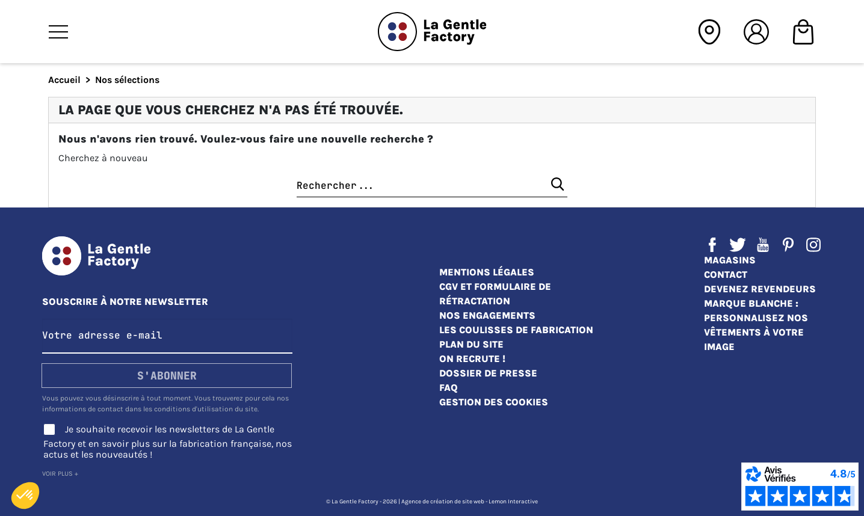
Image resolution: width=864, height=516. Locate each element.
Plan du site (471, 344)
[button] (25, 495)
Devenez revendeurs (760, 289)
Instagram (813, 244)
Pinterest (788, 244)
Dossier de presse (488, 373)
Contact (725, 274)
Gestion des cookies (493, 402)
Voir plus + (60, 474)
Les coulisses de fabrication (516, 330)
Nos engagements (487, 315)
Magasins (730, 260)
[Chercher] (432, 186)
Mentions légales (486, 272)
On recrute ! (472, 358)
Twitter (737, 244)
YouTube (762, 244)
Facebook (712, 244)
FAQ (448, 387)
